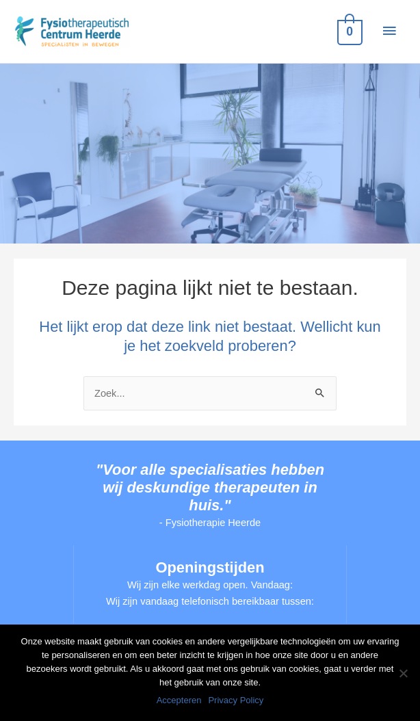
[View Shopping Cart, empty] (348, 31)
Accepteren (179, 700)
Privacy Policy (235, 700)
